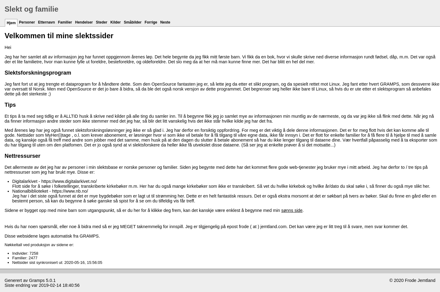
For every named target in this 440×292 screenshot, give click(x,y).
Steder (101, 22)
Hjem (11, 23)
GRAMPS (389, 84)
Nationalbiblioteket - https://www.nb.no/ (50, 191)
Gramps (37, 280)
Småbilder (132, 22)
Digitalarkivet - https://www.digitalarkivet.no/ (54, 181)
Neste (165, 22)
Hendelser (84, 22)
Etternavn (46, 22)
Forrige (151, 22)
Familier (65, 22)
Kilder (115, 22)
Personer (27, 22)
